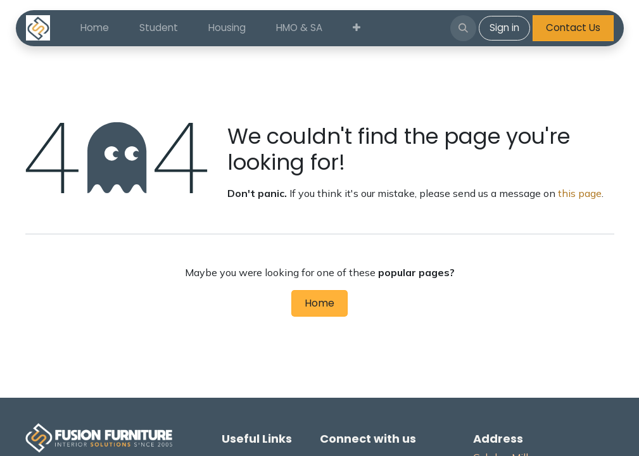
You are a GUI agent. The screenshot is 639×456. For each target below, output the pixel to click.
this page (580, 193)
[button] (463, 28)
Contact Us (573, 27)
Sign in (504, 27)
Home (319, 303)
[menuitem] (94, 28)
